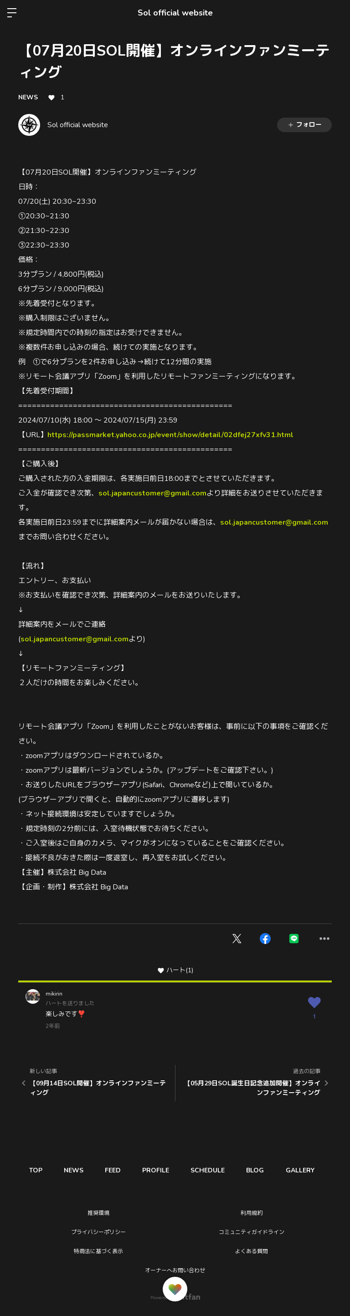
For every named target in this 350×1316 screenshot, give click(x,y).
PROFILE (160, 1170)
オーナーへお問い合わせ (175, 1270)
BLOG (262, 1170)
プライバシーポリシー (98, 1232)
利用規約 (251, 1213)
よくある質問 (251, 1251)
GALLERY (308, 1170)
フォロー (304, 124)
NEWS (28, 97)
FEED (116, 1170)
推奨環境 (98, 1213)
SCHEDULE (213, 1170)
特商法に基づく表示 (98, 1251)
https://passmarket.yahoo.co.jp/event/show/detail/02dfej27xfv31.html (170, 435)
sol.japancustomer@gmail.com (152, 493)
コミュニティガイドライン (251, 1232)
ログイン (335, 12)
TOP (36, 1170)
